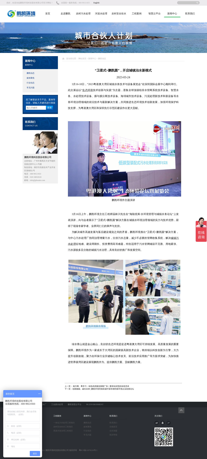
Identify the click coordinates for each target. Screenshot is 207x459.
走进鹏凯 (65, 13)
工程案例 (137, 13)
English (96, 3)
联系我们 (190, 13)
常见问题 (30, 88)
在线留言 (113, 427)
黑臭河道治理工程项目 (63, 431)
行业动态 (30, 83)
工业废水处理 (57, 404)
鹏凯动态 (30, 73)
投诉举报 (113, 435)
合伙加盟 (113, 431)
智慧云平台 (154, 13)
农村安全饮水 (119, 13)
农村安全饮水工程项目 (63, 427)
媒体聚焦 (30, 78)
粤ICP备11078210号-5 (87, 450)
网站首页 (82, 58)
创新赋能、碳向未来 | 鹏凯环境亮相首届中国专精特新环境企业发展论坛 (103, 389)
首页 (47, 13)
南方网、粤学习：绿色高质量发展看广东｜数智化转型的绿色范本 (100, 386)
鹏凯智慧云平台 (74, 404)
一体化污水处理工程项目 (64, 423)
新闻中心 (172, 13)
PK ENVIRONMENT (94, 404)
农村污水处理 (83, 13)
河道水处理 (101, 13)
